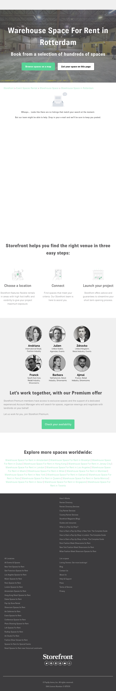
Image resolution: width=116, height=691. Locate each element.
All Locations (9, 558)
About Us (63, 575)
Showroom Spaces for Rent (15, 607)
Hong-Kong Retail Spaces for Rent (18, 595)
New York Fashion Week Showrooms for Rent (77, 547)
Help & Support (66, 579)
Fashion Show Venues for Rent (16, 640)
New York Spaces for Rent (14, 567)
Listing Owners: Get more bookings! (73, 563)
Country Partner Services (69, 515)
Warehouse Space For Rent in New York (25, 474)
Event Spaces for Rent (13, 615)
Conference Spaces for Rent (15, 620)
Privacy (62, 591)
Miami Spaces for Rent (13, 579)
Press (62, 583)
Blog (61, 567)
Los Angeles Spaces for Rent (15, 575)
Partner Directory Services (69, 507)
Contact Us (64, 571)
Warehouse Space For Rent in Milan (46, 471)
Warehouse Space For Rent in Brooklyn (70, 460)
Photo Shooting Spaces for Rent (17, 624)
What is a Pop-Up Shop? (69, 527)
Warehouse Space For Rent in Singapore (65, 481)
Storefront (9, 88)
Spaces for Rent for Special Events (18, 644)
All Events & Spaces (12, 563)
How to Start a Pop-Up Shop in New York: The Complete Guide (83, 531)
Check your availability (58, 424)
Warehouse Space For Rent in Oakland (67, 474)
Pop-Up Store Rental (12, 603)
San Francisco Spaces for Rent (16, 571)
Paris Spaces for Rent (13, 583)
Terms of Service (66, 587)
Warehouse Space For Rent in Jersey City (89, 463)
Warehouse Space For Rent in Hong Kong (45, 463)
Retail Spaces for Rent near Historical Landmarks (23, 648)
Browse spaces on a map (38, 66)
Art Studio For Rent (12, 636)
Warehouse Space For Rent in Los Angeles (68, 467)
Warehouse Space (49, 88)
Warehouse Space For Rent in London (25, 467)
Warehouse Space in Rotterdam (77, 88)
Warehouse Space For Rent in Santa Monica (85, 478)
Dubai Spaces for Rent (13, 599)
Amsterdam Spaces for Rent (15, 591)
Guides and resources (68, 523)
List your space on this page (76, 66)
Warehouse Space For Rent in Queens (41, 478)
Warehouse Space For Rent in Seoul (24, 481)
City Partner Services (67, 511)
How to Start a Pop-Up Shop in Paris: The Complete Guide (82, 539)
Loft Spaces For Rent (13, 628)
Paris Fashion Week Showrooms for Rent (75, 543)
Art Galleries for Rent (12, 611)
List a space (64, 558)
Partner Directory (66, 502)
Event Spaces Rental (26, 88)
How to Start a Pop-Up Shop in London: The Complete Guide (83, 535)
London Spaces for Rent (14, 587)
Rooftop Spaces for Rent (14, 632)
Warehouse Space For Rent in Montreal (87, 471)
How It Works (65, 498)
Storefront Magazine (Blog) (70, 519)
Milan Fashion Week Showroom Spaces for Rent (78, 551)
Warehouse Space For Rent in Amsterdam (26, 460)
